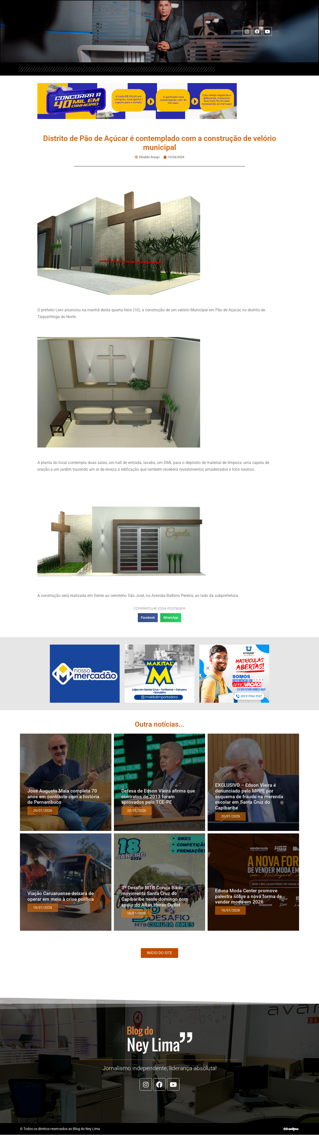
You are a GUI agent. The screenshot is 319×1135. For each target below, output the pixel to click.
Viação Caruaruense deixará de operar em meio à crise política (60, 896)
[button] (148, 617)
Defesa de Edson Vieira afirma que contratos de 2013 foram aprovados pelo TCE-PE (158, 796)
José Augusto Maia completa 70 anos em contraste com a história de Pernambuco (63, 796)
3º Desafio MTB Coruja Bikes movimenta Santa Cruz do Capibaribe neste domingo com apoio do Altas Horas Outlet (154, 896)
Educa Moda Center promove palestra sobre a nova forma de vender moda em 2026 (248, 896)
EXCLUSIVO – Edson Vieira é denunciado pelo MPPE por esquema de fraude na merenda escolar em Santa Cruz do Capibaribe (249, 797)
